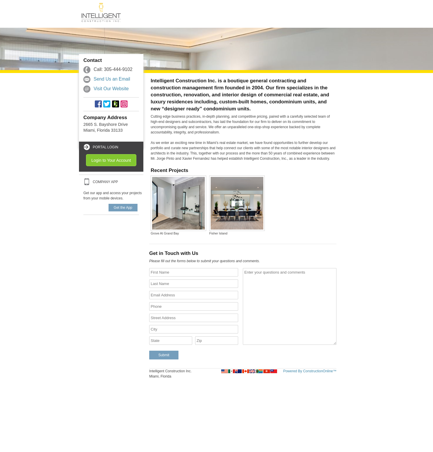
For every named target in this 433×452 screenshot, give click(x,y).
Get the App (123, 208)
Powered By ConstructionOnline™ (309, 371)
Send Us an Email (112, 79)
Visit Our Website (111, 88)
